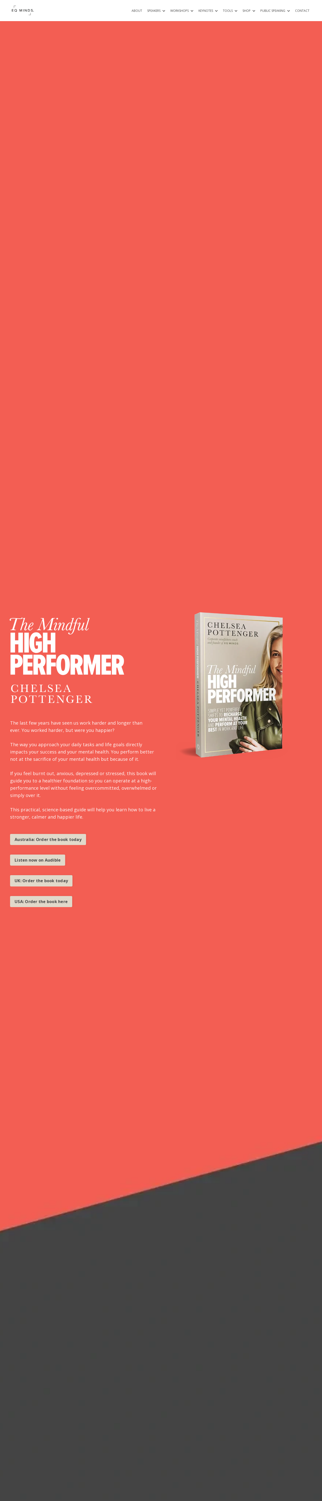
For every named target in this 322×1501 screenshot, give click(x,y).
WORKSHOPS (181, 11)
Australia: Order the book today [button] (48, 839)
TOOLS (230, 11)
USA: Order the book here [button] (41, 901)
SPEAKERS (156, 11)
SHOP (249, 11)
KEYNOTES (208, 11)
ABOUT (137, 11)
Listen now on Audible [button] (38, 860)
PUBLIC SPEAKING (275, 11)
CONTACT (302, 11)
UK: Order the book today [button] (41, 880)
